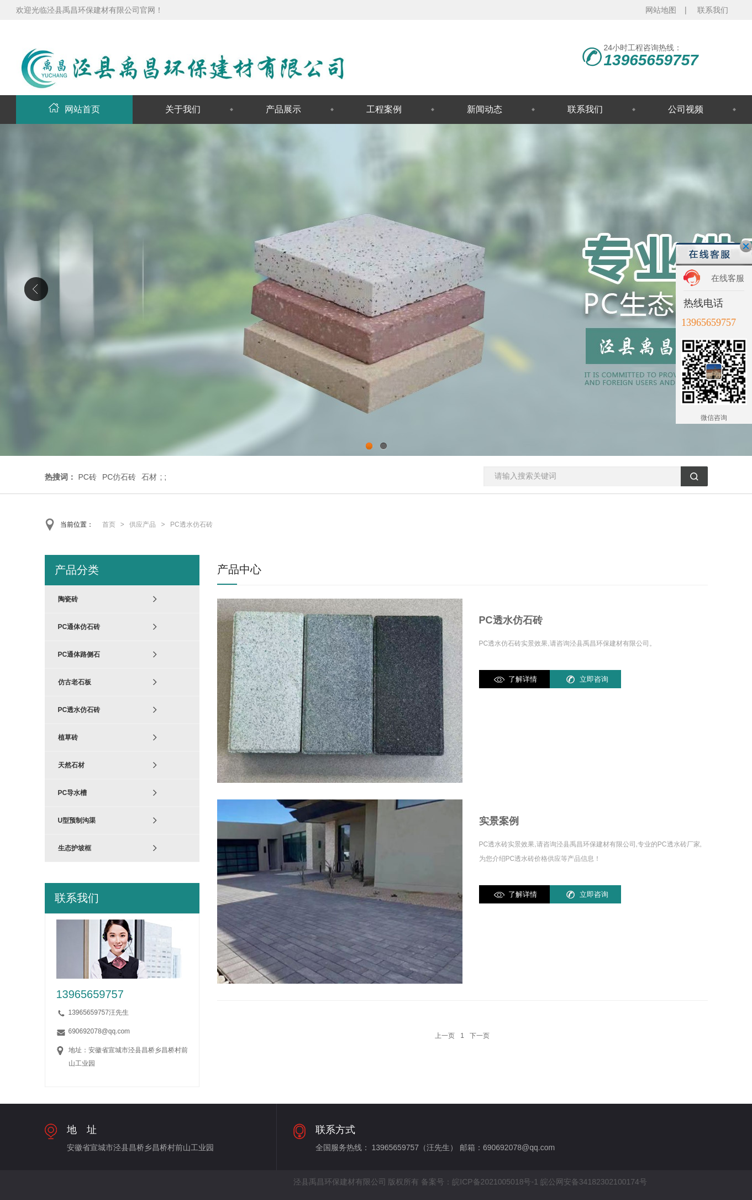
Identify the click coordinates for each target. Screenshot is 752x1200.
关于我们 (183, 109)
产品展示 (283, 109)
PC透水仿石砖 (191, 524)
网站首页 (74, 109)
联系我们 (712, 10)
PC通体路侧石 (79, 654)
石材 (149, 476)
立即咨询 (594, 679)
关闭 (746, 246)
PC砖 (87, 476)
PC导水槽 (72, 793)
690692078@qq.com (99, 1031)
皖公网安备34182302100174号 (593, 1181)
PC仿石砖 (119, 476)
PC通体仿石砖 (79, 627)
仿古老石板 (74, 682)
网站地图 (660, 10)
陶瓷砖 (68, 599)
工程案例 (384, 109)
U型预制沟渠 (77, 820)
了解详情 (522, 679)
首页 (108, 524)
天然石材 (71, 765)
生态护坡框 (74, 848)
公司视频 (685, 109)
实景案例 (499, 821)
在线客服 (727, 278)
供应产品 (142, 524)
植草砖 (68, 737)
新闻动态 (484, 109)
